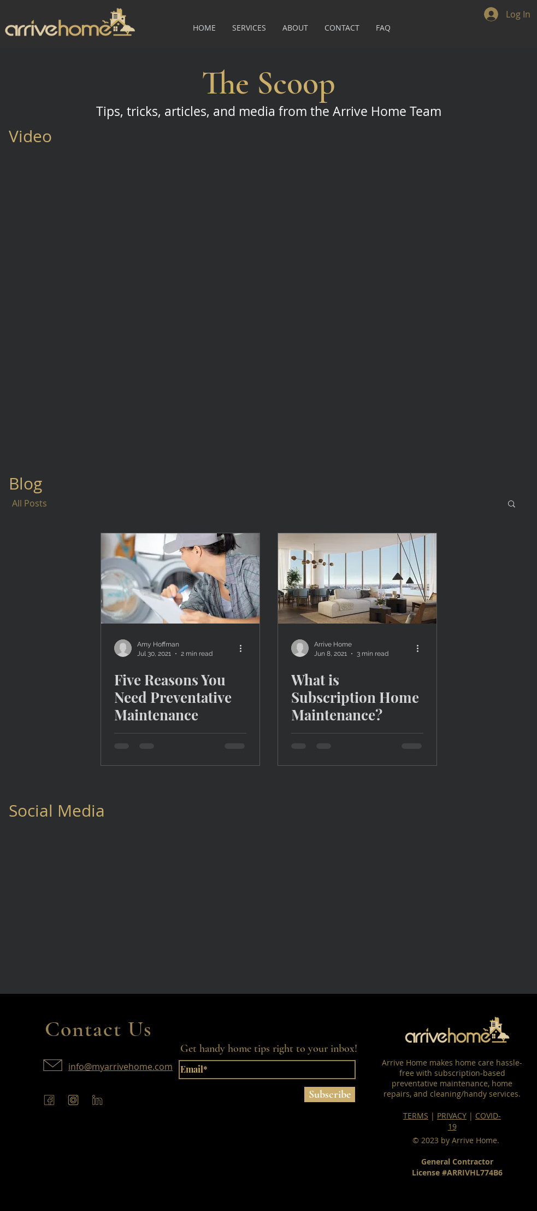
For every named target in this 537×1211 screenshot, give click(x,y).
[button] (511, 504)
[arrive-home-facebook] (49, 1099)
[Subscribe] (329, 1094)
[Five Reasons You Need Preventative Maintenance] (180, 578)
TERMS (415, 1115)
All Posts (29, 503)
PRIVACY (452, 1115)
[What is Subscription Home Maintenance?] (357, 578)
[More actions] (244, 648)
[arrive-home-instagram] (73, 1099)
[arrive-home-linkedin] (97, 1099)
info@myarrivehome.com (120, 1067)
